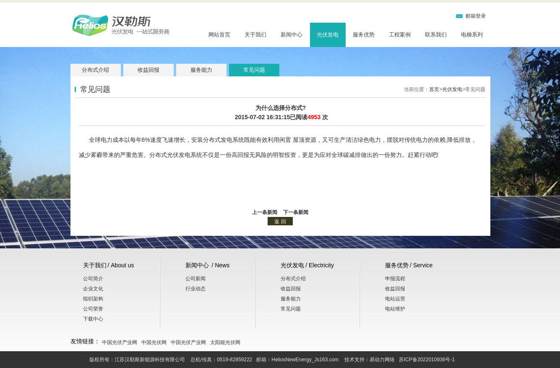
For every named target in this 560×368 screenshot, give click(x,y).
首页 (434, 89)
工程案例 (400, 34)
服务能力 (201, 70)
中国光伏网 (154, 342)
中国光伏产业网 (119, 342)
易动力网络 (382, 360)
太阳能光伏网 (225, 342)
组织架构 (93, 299)
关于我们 (255, 34)
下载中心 (93, 319)
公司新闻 (195, 279)
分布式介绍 (95, 70)
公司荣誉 (93, 309)
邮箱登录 (476, 16)
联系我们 (436, 34)
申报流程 (395, 279)
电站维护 (395, 309)
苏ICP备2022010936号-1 (427, 360)
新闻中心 (291, 34)
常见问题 (254, 70)
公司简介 (93, 279)
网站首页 (219, 34)
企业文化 (93, 289)
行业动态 (195, 289)
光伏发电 (328, 34)
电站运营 (395, 299)
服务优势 (364, 34)
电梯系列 (472, 34)
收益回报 (148, 70)
